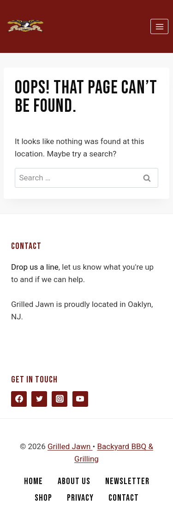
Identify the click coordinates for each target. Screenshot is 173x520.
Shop (43, 497)
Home (33, 481)
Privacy (80, 497)
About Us (74, 481)
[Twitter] (39, 399)
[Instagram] (59, 399)
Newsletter (127, 481)
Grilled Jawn (70, 446)
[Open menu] (159, 26)
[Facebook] (19, 399)
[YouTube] (80, 399)
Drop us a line (35, 267)
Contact (123, 497)
